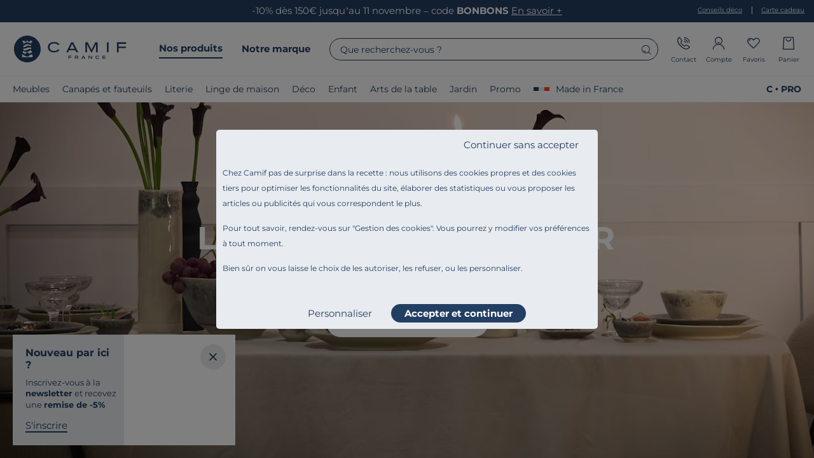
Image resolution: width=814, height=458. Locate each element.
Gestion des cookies (393, 228)
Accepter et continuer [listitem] (458, 313)
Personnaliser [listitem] (340, 313)
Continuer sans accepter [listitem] (521, 145)
